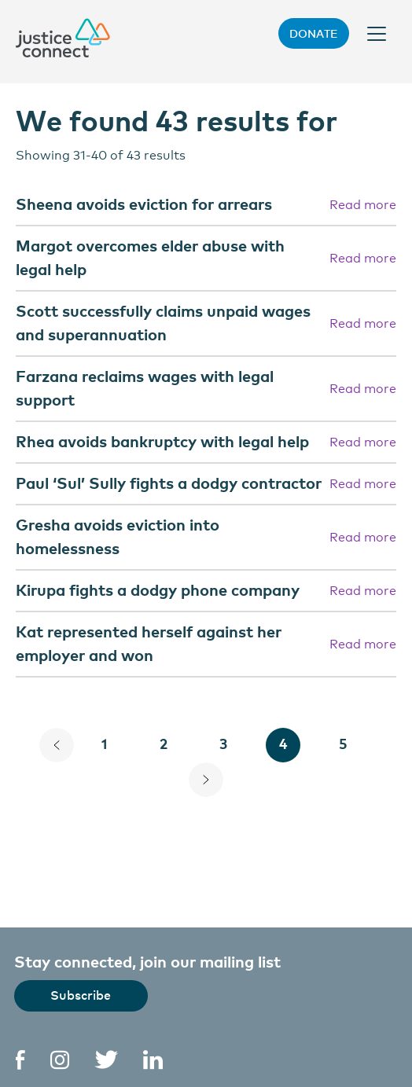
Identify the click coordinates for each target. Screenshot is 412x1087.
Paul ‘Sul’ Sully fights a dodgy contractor (169, 482)
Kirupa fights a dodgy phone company (158, 589)
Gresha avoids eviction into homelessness (117, 535)
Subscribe (80, 994)
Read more (362, 203)
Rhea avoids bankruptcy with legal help (162, 440)
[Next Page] (206, 779)
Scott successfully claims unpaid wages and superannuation (163, 321)
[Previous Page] (56, 745)
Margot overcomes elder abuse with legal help (150, 256)
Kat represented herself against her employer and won (148, 642)
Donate (313, 33)
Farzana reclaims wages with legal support (145, 387)
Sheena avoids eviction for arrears (144, 203)
